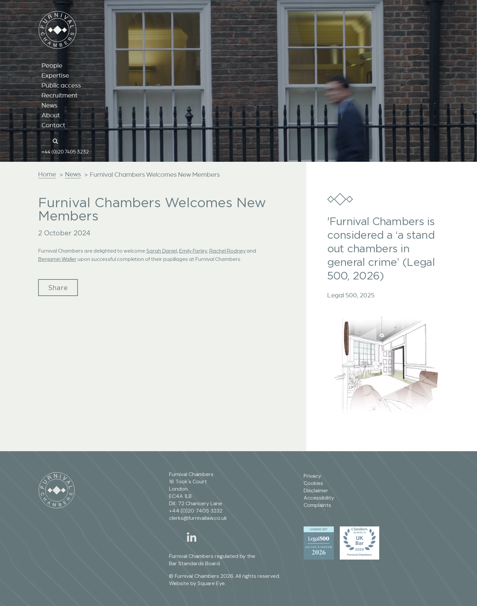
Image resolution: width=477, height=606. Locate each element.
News (49, 105)
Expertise (55, 75)
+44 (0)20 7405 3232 (65, 151)
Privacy (312, 475)
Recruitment (59, 95)
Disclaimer (316, 490)
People (51, 65)
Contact (53, 125)
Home (47, 174)
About (50, 115)
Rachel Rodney (227, 250)
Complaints (317, 505)
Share (58, 287)
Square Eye (211, 583)
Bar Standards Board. (195, 563)
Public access (61, 85)
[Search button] (56, 141)
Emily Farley (193, 250)
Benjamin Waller (57, 259)
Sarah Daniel (161, 250)
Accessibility (319, 497)
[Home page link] (44, 141)
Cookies (313, 483)
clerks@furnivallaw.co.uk (198, 518)
